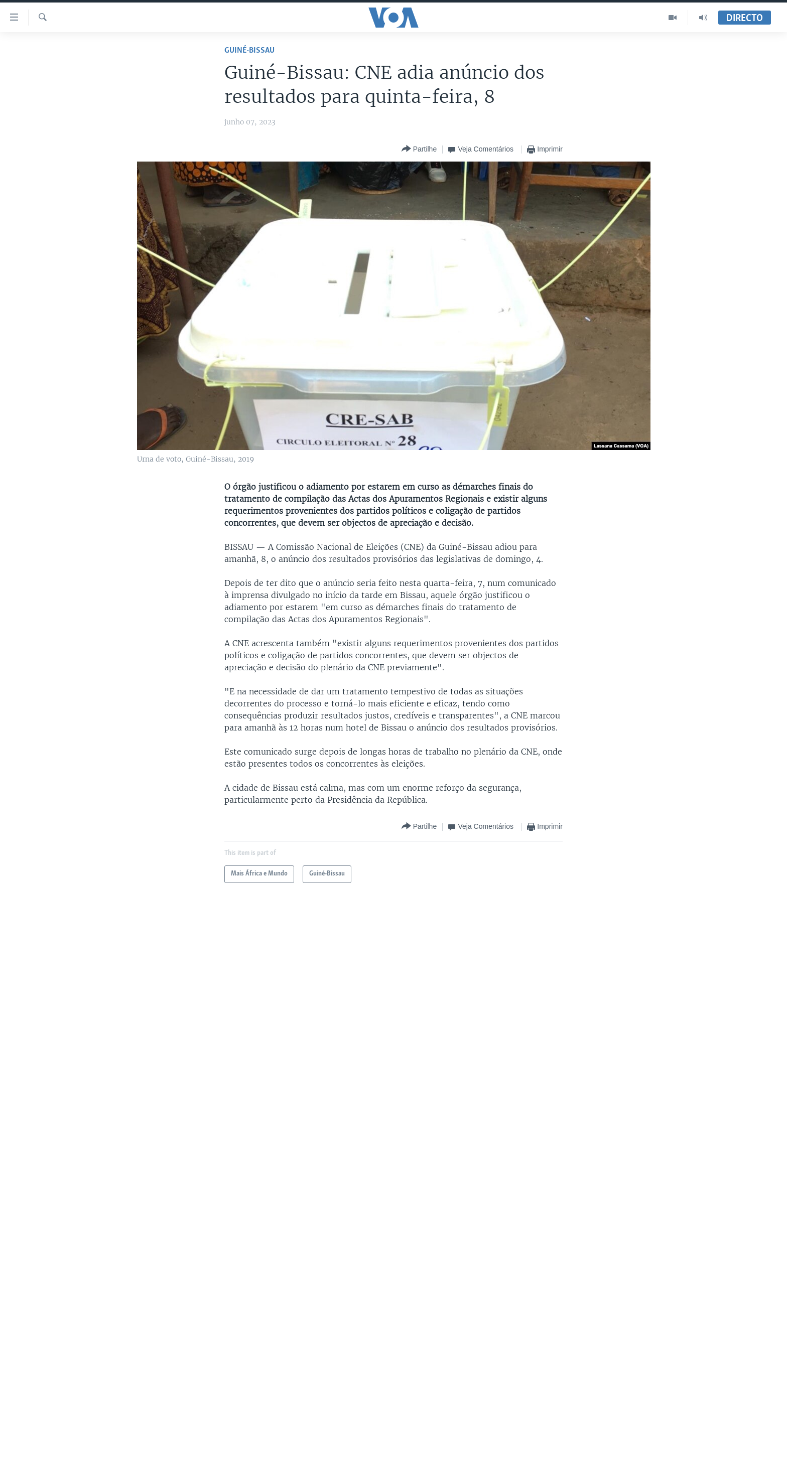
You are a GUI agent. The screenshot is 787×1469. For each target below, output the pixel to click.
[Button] (419, 149)
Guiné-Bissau (249, 50)
